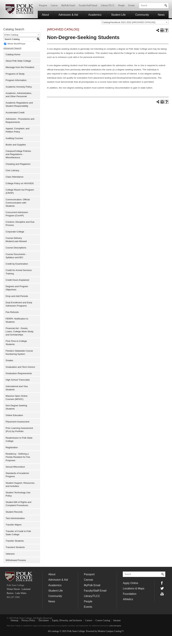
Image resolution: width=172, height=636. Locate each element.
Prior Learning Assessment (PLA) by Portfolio (19, 430)
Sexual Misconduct (15, 467)
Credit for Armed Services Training (19, 272)
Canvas (54, 5)
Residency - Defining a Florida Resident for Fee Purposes (18, 457)
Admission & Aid (68, 14)
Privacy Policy (28, 620)
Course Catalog (103, 620)
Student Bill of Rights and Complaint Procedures (18, 504)
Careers (88, 620)
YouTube (162, 593)
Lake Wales (20, 593)
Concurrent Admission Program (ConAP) (17, 214)
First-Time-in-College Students (16, 343)
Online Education (14, 415)
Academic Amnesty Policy (19, 86)
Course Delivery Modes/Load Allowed (16, 240)
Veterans (10, 554)
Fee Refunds (12, 312)
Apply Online (130, 583)
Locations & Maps (133, 588)
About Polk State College (18, 61)
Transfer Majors (14, 524)
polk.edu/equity (115, 626)
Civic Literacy (12, 170)
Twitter (162, 588)
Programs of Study (15, 74)
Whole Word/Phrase (16, 43)
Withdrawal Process (16, 560)
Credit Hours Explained (17, 280)
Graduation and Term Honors (20, 367)
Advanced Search (12, 48)
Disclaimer (43, 620)
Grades (9, 360)
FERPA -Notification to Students (17, 320)
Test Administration (15, 518)
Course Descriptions (16, 247)
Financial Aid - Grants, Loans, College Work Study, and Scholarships (20, 331)
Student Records (14, 512)
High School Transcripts (18, 380)
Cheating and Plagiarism (18, 164)
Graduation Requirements (19, 373)
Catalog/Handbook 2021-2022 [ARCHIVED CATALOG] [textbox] (128, 22)
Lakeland (26, 589)
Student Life (118, 14)
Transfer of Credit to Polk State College (18, 533)
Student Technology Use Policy (18, 494)
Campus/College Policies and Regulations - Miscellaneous (18, 154)
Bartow (10, 593)
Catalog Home (13, 54)
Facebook (162, 583)
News (161, 14)
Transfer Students (15, 541)
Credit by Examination (17, 264)
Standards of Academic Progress (17, 475)
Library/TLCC (108, 5)
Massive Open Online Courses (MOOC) (17, 397)
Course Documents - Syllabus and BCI (16, 256)
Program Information (16, 80)
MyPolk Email (68, 5)
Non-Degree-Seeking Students (16, 407)
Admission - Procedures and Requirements (20, 120)
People (121, 5)
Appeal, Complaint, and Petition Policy (17, 130)
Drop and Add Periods (17, 296)
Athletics (128, 599)
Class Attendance (15, 177)
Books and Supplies (16, 144)
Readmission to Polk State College (19, 439)
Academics (94, 14)
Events (131, 5)
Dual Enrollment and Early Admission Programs (19, 304)
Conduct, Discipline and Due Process (20, 223)
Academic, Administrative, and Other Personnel (19, 95)
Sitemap (14, 620)
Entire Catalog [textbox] (11, 34)
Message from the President (20, 67)
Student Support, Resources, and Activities (20, 484)
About (45, 14)
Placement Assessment (17, 421)
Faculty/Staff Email (88, 5)
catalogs (55, 631)
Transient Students (15, 547)
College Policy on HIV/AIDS (20, 183)
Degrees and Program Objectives (17, 288)
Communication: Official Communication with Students (18, 202)
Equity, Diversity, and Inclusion (67, 620)
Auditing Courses (14, 138)
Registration (12, 447)
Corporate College (15, 231)
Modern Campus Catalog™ (111, 631)
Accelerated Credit (15, 112)
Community (142, 14)
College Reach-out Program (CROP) (20, 191)
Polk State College (19, 9)
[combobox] (134, 22)
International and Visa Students (17, 388)
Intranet (117, 620)
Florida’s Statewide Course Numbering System (19, 352)
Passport (43, 5)
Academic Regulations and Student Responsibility (19, 104)
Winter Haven (13, 589)
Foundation (129, 593)
